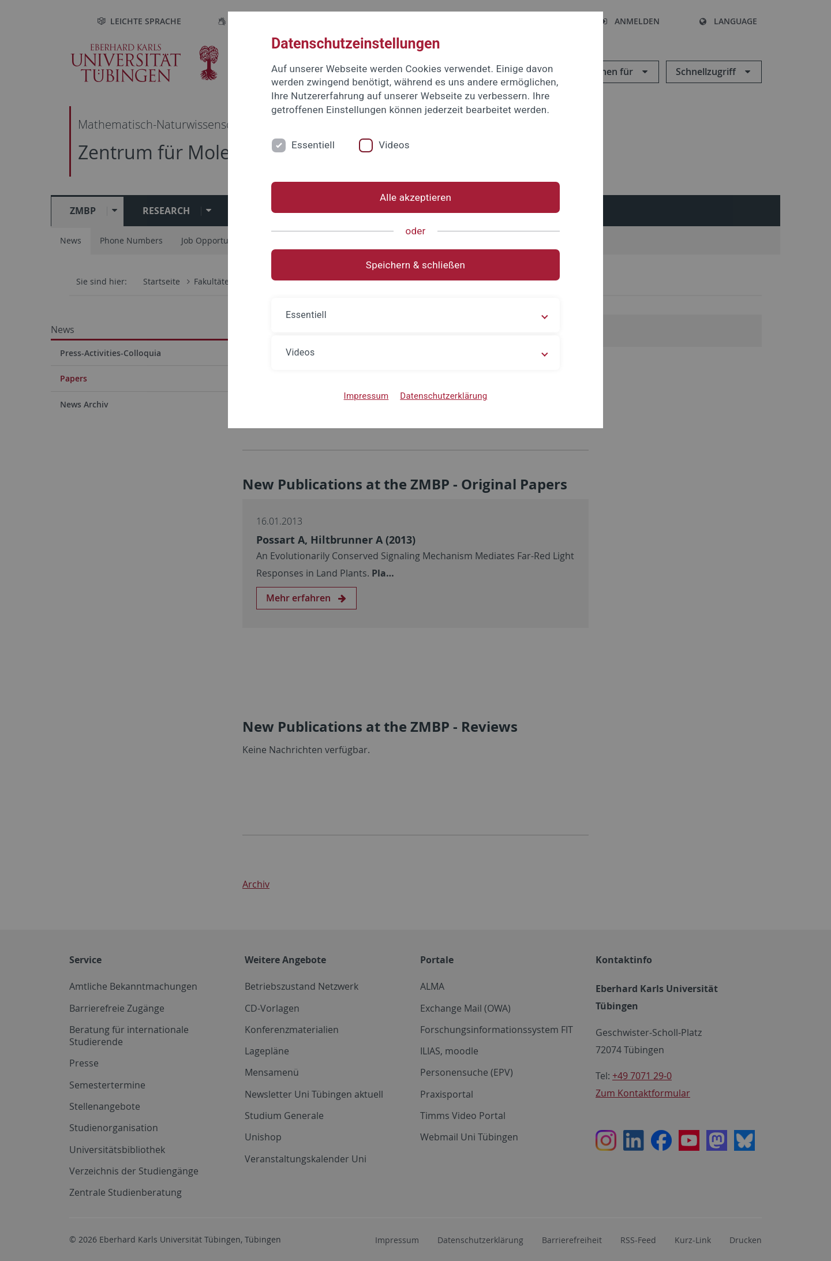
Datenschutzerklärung (443, 396)
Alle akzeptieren (415, 197)
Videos (394, 145)
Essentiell (313, 145)
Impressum (366, 396)
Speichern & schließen (415, 265)
